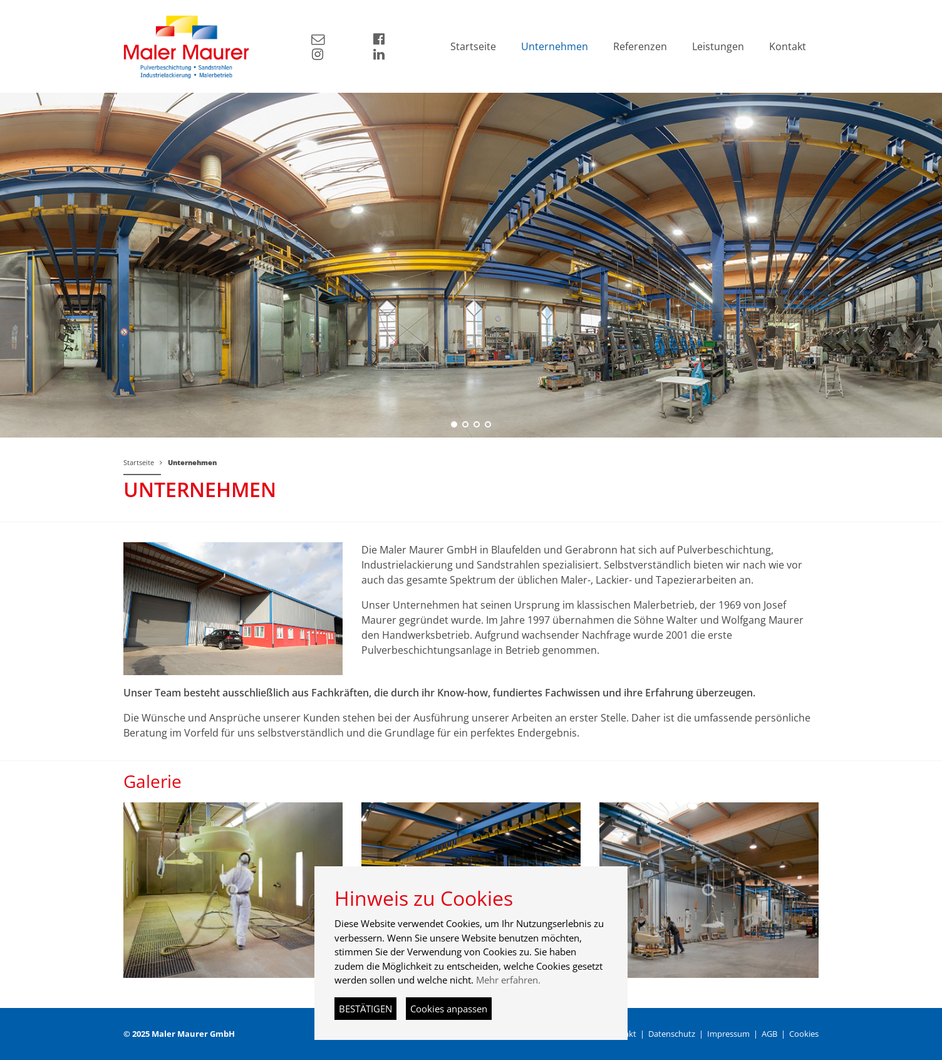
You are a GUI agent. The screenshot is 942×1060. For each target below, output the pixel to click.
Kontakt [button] (787, 46)
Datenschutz (671, 1033)
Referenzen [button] (640, 46)
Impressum (728, 1033)
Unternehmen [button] (554, 46)
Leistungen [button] (718, 46)
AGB (769, 1033)
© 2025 (179, 1033)
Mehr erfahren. (508, 979)
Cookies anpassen (448, 1008)
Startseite (138, 462)
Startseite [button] (473, 46)
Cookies (804, 1033)
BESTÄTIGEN (365, 1008)
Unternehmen (192, 462)
